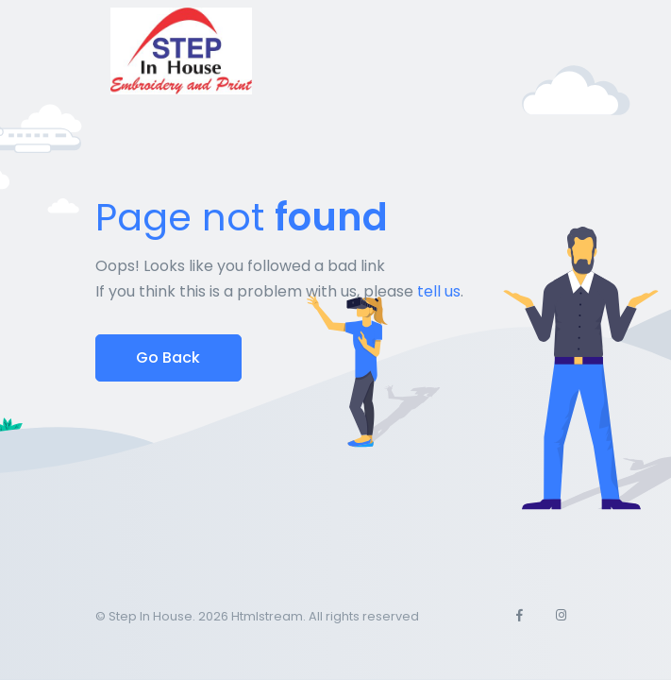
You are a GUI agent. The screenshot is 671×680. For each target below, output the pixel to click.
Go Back (168, 357)
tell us (439, 291)
